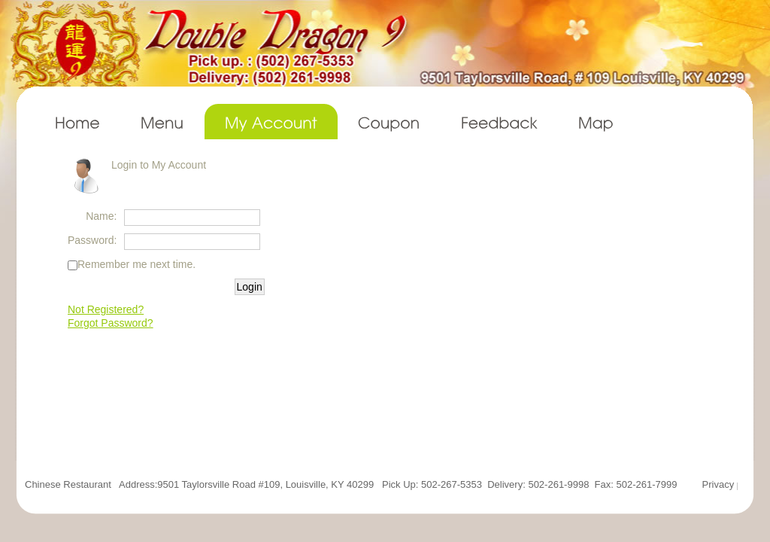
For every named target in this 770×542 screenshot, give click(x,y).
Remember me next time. (136, 264)
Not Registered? (106, 309)
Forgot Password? (110, 323)
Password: (92, 240)
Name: (101, 216)
